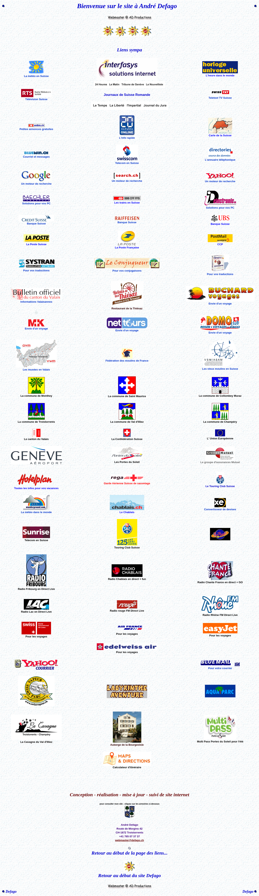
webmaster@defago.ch (129, 840)
